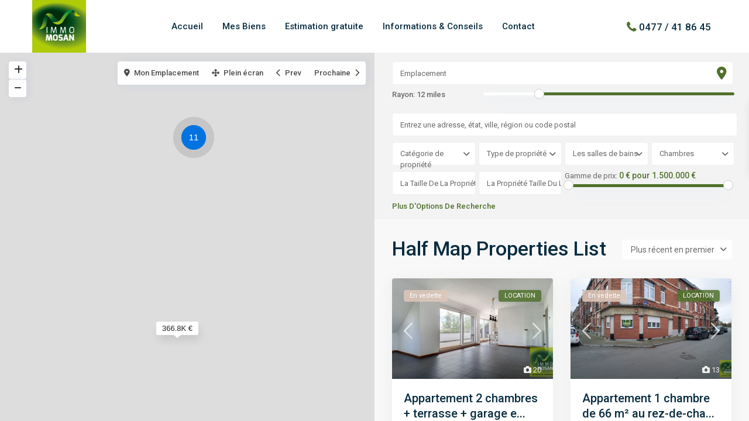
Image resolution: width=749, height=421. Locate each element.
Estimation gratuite (324, 26)
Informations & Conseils (433, 26)
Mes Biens (244, 26)
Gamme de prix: (591, 176)
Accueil (187, 26)
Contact (518, 26)
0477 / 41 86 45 (675, 26)
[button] (196, 139)
